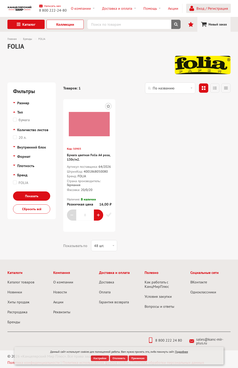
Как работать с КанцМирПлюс (157, 284)
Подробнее (181, 351)
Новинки (14, 292)
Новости (60, 292)
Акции (58, 302)
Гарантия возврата (114, 302)
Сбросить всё (31, 209)
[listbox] (170, 88)
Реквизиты (61, 312)
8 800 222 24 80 (165, 340)
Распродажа (17, 312)
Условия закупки (158, 296)
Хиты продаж (18, 302)
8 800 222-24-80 (53, 10)
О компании (63, 282)
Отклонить (118, 358)
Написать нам (50, 6)
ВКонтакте (198, 282)
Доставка (106, 282)
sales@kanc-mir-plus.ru (206, 341)
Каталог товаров (20, 282)
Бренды (13, 322)
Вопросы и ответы (159, 306)
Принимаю (138, 358)
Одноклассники (203, 292)
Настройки (99, 358)
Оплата (105, 292)
